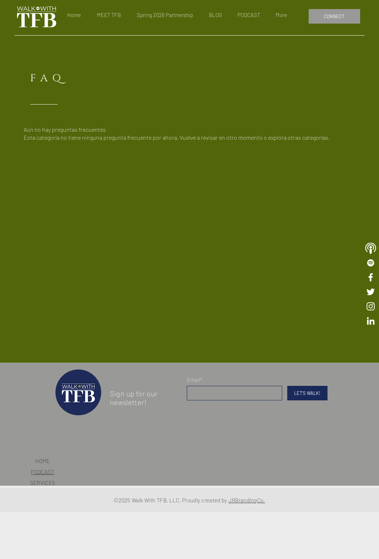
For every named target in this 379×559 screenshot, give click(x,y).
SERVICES (42, 483)
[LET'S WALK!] (307, 393)
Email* (194, 380)
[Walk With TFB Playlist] (370, 262)
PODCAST (42, 472)
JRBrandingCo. (246, 500)
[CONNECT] (334, 16)
